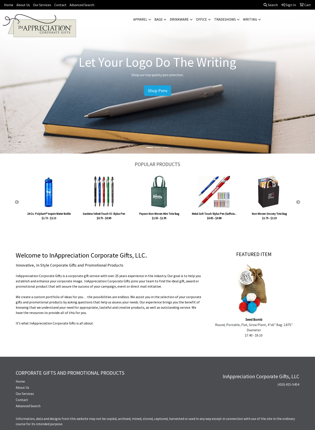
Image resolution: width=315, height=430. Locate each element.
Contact (60, 5)
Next (298, 202)
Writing (250, 19)
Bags (158, 19)
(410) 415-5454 (288, 384)
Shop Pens (157, 90)
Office (201, 19)
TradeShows (225, 19)
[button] (23, 77)
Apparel (140, 19)
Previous (17, 202)
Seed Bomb (253, 319)
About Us (23, 5)
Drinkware (179, 19)
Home (8, 5)
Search (271, 5)
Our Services (42, 5)
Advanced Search (82, 5)
